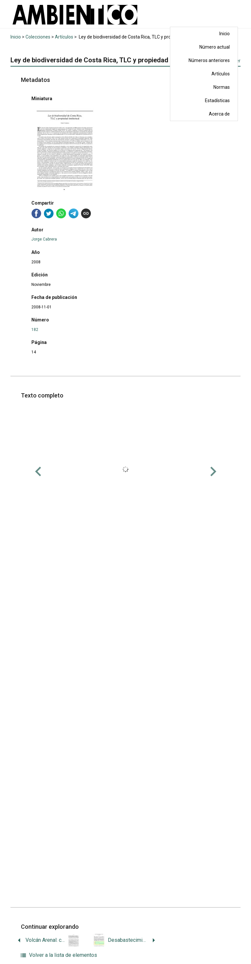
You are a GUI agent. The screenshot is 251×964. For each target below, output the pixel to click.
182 (34, 329)
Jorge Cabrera (44, 239)
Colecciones (37, 36)
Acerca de (219, 114)
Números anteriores (209, 60)
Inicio (224, 33)
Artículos (220, 73)
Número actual (214, 47)
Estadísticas (217, 100)
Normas (221, 87)
